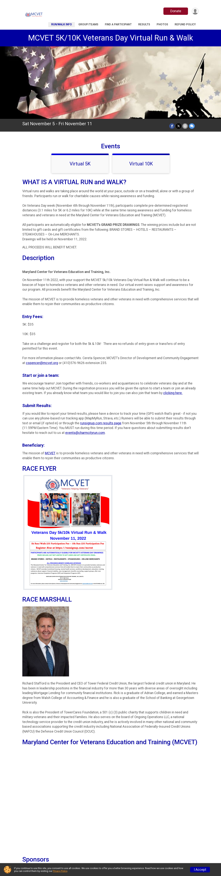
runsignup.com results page (100, 423)
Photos (162, 24)
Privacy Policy (60, 871)
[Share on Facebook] (172, 126)
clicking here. (173, 393)
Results (144, 24)
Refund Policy (185, 24)
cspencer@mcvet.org (42, 363)
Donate (175, 11)
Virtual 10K (141, 164)
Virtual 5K (80, 164)
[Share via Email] (185, 126)
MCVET (50, 453)
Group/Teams (88, 24)
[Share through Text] (192, 126)
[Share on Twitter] (178, 126)
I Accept (200, 869)
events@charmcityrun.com (85, 433)
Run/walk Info (61, 24)
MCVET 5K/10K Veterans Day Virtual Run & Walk (110, 37)
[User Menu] (195, 11)
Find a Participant (118, 24)
